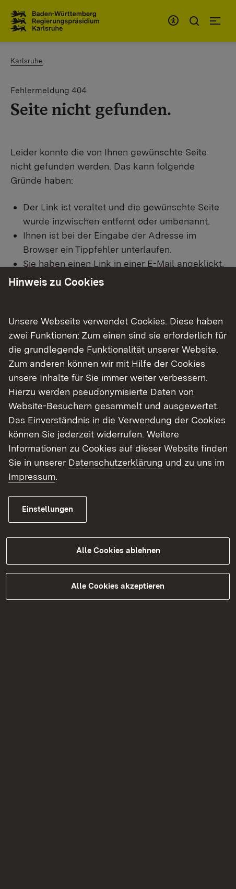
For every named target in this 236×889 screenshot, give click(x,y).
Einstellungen (47, 509)
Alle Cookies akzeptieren (117, 586)
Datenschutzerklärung (115, 462)
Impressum (31, 476)
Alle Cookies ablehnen (118, 550)
